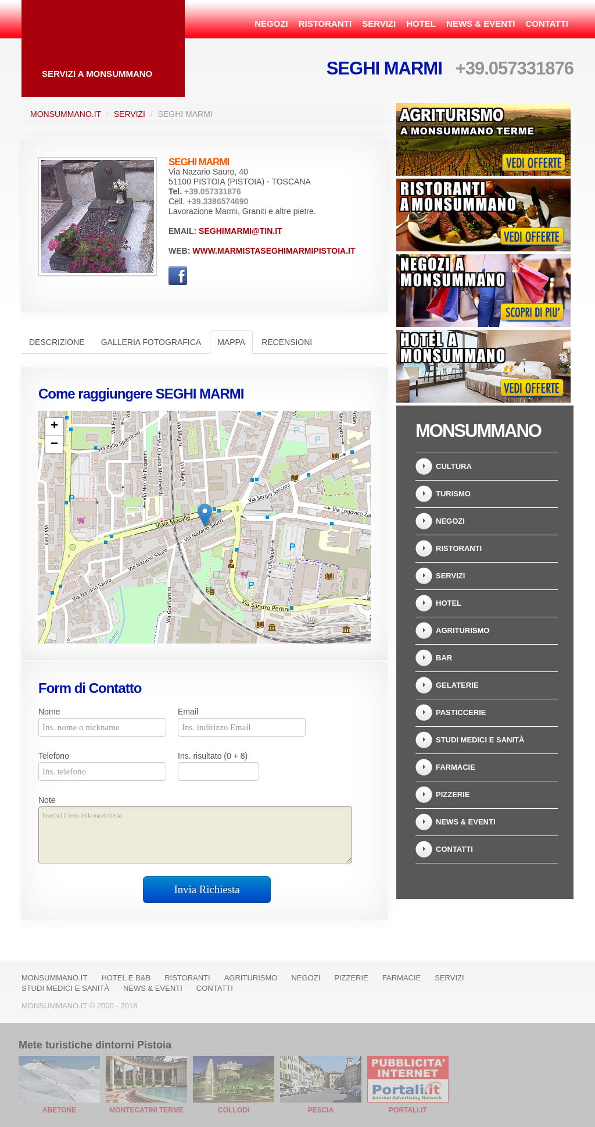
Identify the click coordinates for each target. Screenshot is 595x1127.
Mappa (231, 342)
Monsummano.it (65, 114)
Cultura (454, 466)
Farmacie (455, 767)
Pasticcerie (461, 712)
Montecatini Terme (146, 1110)
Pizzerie (453, 794)
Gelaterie (457, 685)
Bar (444, 657)
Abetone (59, 1110)
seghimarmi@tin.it (240, 231)
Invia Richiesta (207, 889)
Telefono (53, 755)
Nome (49, 711)
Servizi (379, 24)
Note (47, 800)
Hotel (421, 24)
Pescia (321, 1110)
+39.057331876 (515, 68)
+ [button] (54, 426)
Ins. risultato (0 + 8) (213, 755)
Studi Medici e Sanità (480, 739)
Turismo (453, 493)
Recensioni (286, 342)
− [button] (54, 444)
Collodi (233, 1110)
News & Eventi (480, 24)
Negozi (271, 24)
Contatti (546, 24)
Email (188, 711)
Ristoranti (325, 24)
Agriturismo (462, 630)
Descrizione (57, 342)
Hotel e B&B (125, 977)
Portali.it (408, 1110)
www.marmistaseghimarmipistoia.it (273, 250)
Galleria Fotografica (151, 342)
